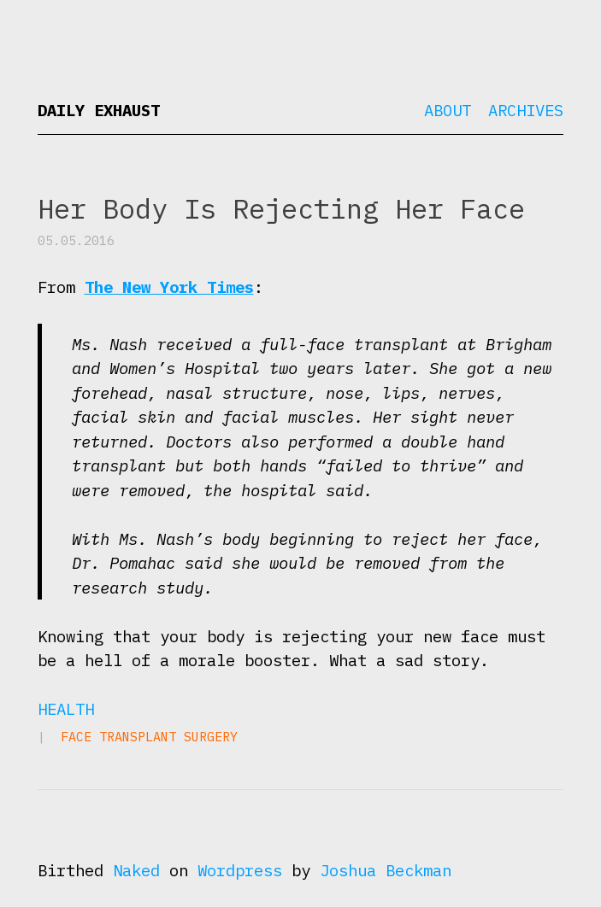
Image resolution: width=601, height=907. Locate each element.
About (447, 110)
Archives (525, 110)
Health (66, 709)
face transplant (118, 737)
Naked (136, 870)
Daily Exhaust (99, 110)
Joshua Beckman (385, 870)
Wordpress (239, 870)
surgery (211, 737)
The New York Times (169, 287)
